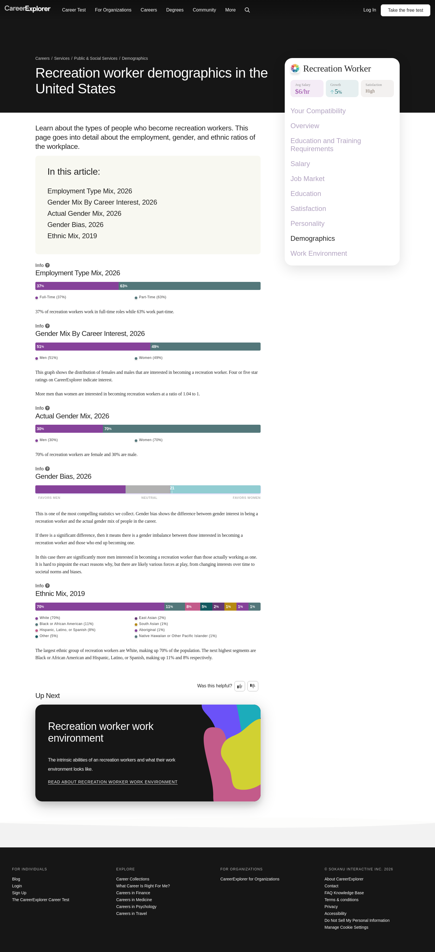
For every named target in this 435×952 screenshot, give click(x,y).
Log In (369, 9)
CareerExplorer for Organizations (249, 879)
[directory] (148, 205)
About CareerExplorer (344, 879)
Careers (149, 9)
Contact (331, 886)
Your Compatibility (318, 111)
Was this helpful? (214, 685)
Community (204, 9)
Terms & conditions (342, 899)
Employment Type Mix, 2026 (89, 191)
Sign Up (19, 893)
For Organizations (113, 9)
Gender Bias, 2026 (75, 224)
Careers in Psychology (136, 906)
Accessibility (336, 913)
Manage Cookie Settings (347, 927)
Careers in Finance (133, 893)
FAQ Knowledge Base (344, 893)
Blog (16, 879)
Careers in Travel (131, 913)
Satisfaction (308, 208)
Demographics (312, 238)
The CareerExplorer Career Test (40, 899)
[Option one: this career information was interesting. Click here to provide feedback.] (239, 686)
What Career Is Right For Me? (143, 886)
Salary (300, 164)
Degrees (174, 9)
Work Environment (318, 253)
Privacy (331, 906)
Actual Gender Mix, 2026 (84, 213)
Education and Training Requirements (325, 145)
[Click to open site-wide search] (247, 10)
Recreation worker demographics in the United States (151, 80)
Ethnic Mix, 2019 (72, 236)
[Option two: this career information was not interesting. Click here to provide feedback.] (252, 686)
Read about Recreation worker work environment (113, 782)
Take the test (405, 10)
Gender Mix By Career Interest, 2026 (102, 202)
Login (17, 886)
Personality (307, 223)
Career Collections (132, 879)
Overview (304, 126)
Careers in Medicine (134, 899)
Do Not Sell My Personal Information (357, 920)
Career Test (74, 9)
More (230, 9)
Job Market (307, 178)
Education (305, 193)
